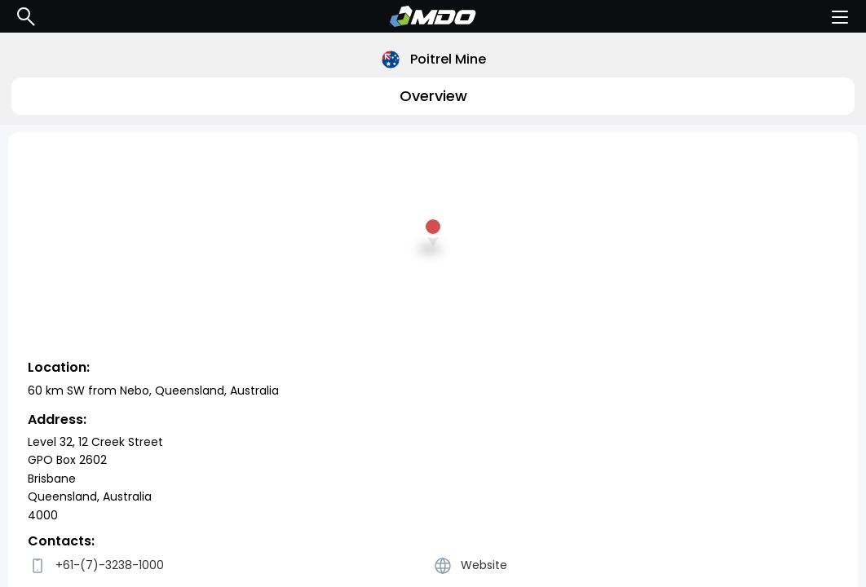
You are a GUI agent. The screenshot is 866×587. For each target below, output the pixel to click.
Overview (433, 96)
